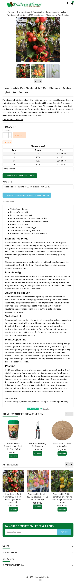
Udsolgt (19, 135)
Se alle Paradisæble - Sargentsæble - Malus (27, 195)
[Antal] (6, 135)
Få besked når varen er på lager (20, 176)
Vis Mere (13, 456)
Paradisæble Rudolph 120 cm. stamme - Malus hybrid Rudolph (37, 497)
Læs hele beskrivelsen (13, 120)
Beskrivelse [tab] (9, 202)
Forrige (67, 414)
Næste (71, 414)
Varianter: (7, 182)
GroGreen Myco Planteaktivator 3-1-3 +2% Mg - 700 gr (13, 446)
